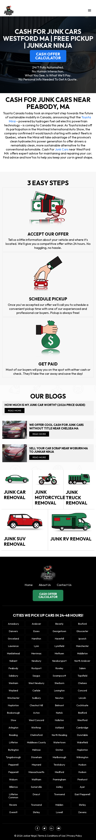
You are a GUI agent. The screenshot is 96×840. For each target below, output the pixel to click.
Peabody (13, 668)
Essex (36, 631)
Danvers (13, 631)
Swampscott (59, 675)
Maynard (36, 764)
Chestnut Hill (36, 705)
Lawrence (13, 646)
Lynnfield (59, 646)
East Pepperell (82, 794)
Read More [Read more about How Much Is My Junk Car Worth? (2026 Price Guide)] (14, 410)
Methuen (59, 653)
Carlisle (36, 690)
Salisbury (13, 675)
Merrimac (36, 653)
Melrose (36, 749)
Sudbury (36, 697)
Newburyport (59, 660)
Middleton (82, 653)
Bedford (82, 712)
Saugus (36, 675)
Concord (82, 690)
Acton (36, 712)
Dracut (36, 794)
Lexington (59, 690)
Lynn (36, 646)
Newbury (36, 660)
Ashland (59, 727)
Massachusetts (36, 772)
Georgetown (59, 631)
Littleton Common (13, 796)
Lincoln (82, 697)
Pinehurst (82, 779)
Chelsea (82, 683)
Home (29, 585)
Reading (13, 735)
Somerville (36, 786)
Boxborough (13, 712)
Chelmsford (36, 735)
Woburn (13, 779)
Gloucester (82, 631)
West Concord (36, 720)
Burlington (13, 749)
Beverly (59, 623)
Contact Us (64, 585)
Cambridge (82, 727)
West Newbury (36, 683)
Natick (59, 712)
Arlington (13, 727)
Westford (82, 720)
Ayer (82, 786)
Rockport (36, 668)
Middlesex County (36, 742)
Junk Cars (61, 149)
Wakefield (82, 742)
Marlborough (59, 757)
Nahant (13, 660)
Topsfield (82, 675)
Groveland (13, 638)
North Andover (82, 660)
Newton (59, 697)
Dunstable (82, 735)
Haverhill (59, 638)
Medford (59, 772)
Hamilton (36, 638)
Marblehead (13, 653)
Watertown (59, 742)
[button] (89, 10)
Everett (13, 812)
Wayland (13, 690)
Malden (59, 804)
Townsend (59, 794)
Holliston (59, 720)
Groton (59, 749)
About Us (45, 585)
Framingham (59, 779)
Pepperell (13, 764)
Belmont (59, 705)
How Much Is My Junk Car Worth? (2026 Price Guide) (45, 405)
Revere (13, 804)
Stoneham (36, 757)
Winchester (13, 697)
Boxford (82, 623)
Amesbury (13, 623)
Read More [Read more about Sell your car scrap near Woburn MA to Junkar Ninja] (39, 457)
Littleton (13, 742)
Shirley (82, 804)
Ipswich (82, 638)
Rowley (59, 668)
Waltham (36, 779)
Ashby (59, 786)
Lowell (59, 812)
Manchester (82, 646)
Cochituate (82, 705)
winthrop (36, 727)
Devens (82, 812)
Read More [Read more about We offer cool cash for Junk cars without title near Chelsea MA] (39, 434)
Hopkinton (13, 705)
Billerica (13, 786)
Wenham (13, 683)
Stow (13, 720)
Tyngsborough (13, 757)
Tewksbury (59, 764)
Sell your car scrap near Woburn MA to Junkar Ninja (58, 450)
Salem (82, 668)
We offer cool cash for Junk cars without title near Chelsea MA (56, 426)
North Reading (59, 735)
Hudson (82, 764)
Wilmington (82, 757)
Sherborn (59, 683)
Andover (36, 623)
